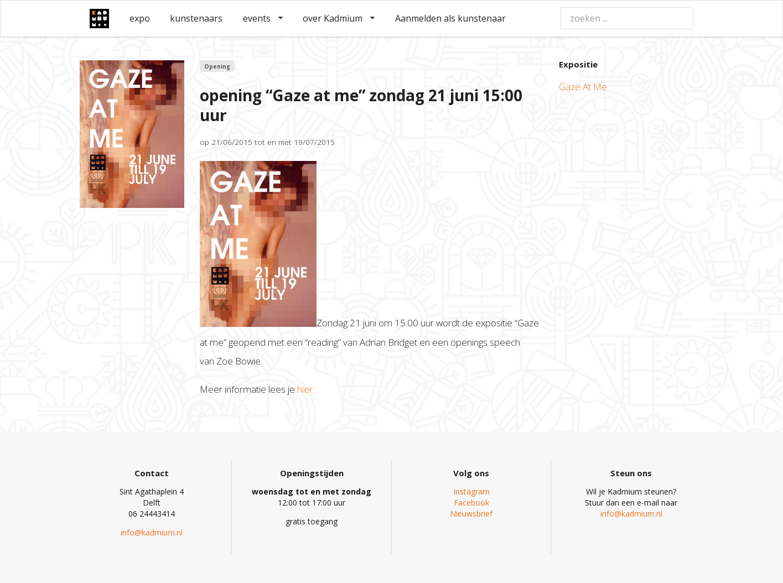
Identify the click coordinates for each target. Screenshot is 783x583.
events (263, 18)
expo (139, 18)
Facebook (471, 502)
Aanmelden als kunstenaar (450, 18)
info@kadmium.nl (152, 532)
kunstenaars (196, 18)
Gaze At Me (583, 86)
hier (305, 389)
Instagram (471, 491)
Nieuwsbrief (471, 513)
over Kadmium (339, 18)
